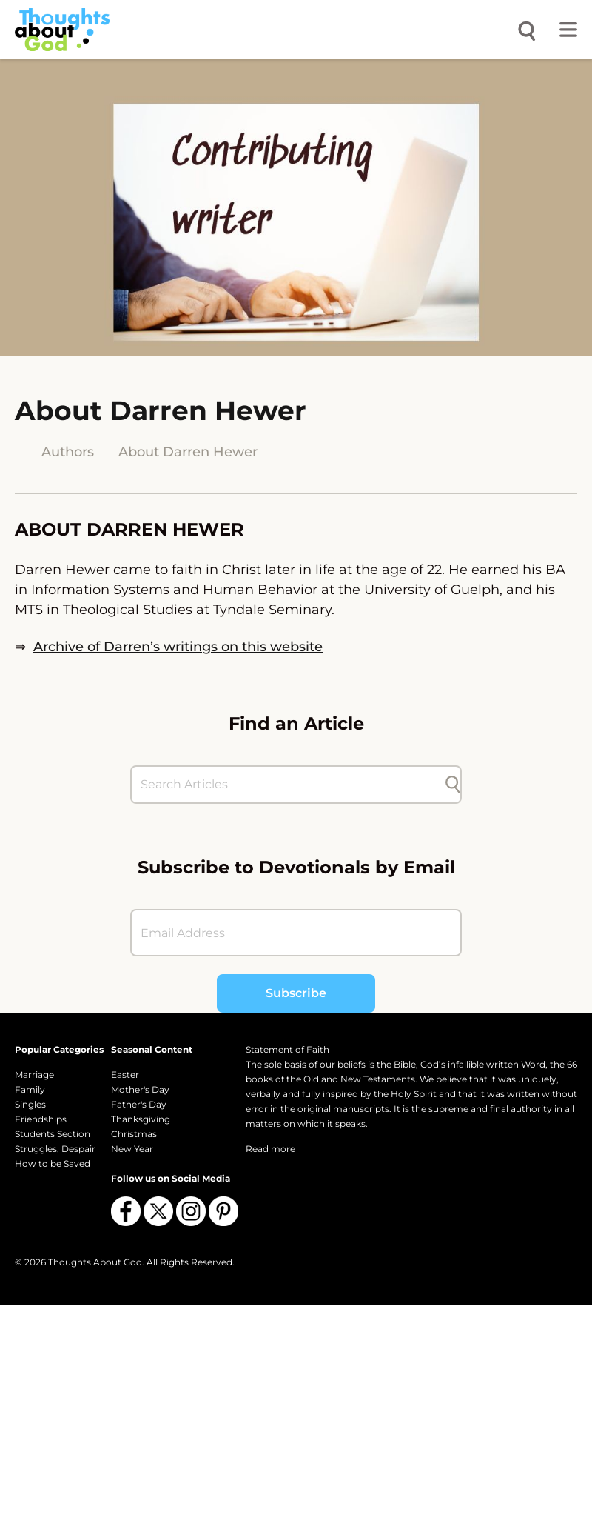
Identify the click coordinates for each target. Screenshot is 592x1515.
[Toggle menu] (568, 29)
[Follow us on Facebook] (126, 1211)
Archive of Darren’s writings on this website (178, 647)
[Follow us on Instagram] (191, 1211)
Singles (30, 1104)
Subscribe (296, 993)
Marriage (34, 1074)
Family (30, 1089)
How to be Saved (52, 1163)
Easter (125, 1074)
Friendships (41, 1119)
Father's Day (138, 1104)
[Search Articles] (288, 784)
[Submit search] (452, 784)
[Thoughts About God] (62, 29)
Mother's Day (140, 1089)
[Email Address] (296, 932)
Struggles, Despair (55, 1148)
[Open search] (527, 30)
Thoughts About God (95, 1262)
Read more (270, 1148)
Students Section (52, 1133)
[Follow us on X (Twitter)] (158, 1211)
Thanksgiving (140, 1119)
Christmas (134, 1133)
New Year (132, 1148)
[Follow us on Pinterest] (223, 1211)
